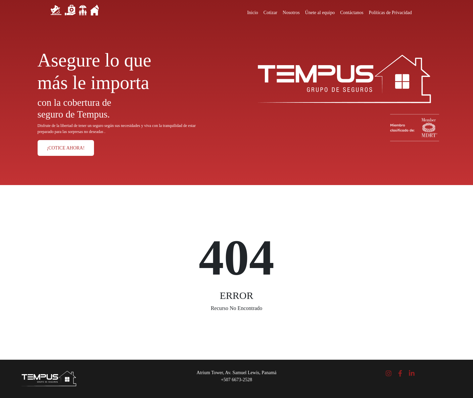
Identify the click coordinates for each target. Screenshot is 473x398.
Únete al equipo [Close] (320, 12)
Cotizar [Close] (270, 12)
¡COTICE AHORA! (66, 147)
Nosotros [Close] (291, 12)
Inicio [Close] (252, 12)
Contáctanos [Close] (351, 12)
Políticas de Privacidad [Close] (390, 12)
